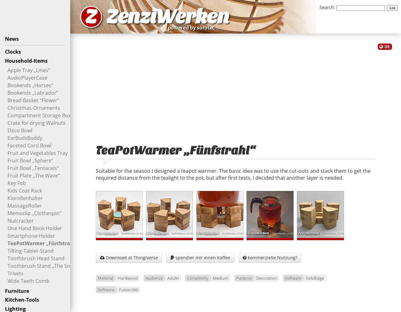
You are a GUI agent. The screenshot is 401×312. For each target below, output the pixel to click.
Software (293, 278)
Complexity (197, 278)
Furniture (17, 291)
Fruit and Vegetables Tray (38, 153)
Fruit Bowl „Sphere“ (30, 160)
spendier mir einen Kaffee (200, 258)
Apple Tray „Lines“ (29, 70)
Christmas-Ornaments (34, 107)
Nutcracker (21, 220)
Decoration (266, 278)
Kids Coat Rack (25, 190)
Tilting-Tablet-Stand (31, 250)
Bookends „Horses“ (30, 85)
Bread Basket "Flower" (33, 100)
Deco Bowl (20, 130)
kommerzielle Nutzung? (270, 258)
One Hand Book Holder (35, 228)
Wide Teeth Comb (28, 281)
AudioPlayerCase (27, 77)
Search (327, 7)
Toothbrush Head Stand (36, 258)
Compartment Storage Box (39, 115)
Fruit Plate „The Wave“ (34, 175)
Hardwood (128, 278)
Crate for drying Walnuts (36, 122)
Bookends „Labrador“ (33, 92)
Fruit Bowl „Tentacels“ (33, 168)
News (12, 38)
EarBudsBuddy (25, 138)
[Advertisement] (235, 93)
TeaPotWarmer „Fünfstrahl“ (42, 243)
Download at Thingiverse (129, 258)
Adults (173, 278)
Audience (154, 278)
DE (387, 47)
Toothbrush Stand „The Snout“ (44, 265)
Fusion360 (128, 290)
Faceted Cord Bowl (29, 145)
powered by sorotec (193, 27)
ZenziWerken (167, 17)
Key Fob (17, 183)
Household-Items (26, 60)
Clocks (13, 51)
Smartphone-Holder (31, 235)
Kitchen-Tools (22, 299)
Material (105, 278)
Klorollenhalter (25, 198)
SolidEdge (315, 278)
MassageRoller (25, 205)
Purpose (244, 278)
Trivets (15, 273)
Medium (220, 278)
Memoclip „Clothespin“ (34, 213)
